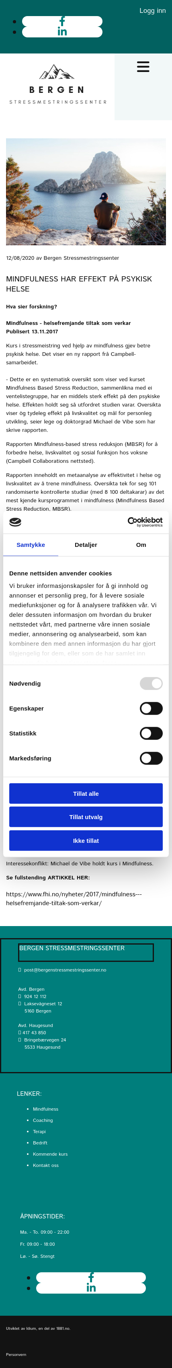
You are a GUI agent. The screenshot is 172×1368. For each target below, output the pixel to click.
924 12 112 (35, 996)
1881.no (63, 1328)
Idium (31, 1328)
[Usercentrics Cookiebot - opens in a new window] (127, 522)
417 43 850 (34, 1032)
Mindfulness (45, 1109)
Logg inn (152, 11)
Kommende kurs (50, 1154)
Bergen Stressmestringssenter (72, 948)
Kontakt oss (46, 1165)
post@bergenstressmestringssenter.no (62, 970)
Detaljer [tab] (86, 544)
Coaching (43, 1120)
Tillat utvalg (85, 816)
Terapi (39, 1131)
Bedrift (40, 1143)
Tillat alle (86, 793)
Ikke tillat (86, 840)
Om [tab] (141, 544)
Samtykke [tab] (30, 544)
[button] (143, 67)
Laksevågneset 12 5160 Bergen (40, 1007)
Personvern (16, 1355)
